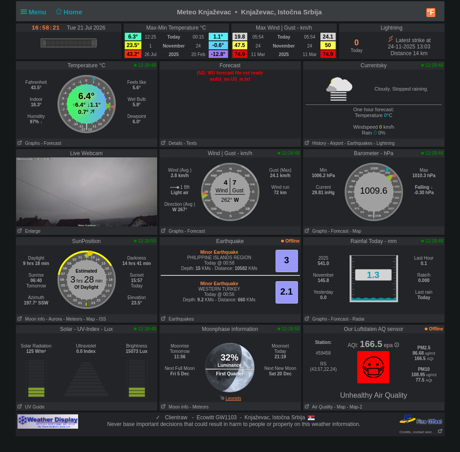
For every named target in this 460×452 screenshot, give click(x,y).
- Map (355, 231)
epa (391, 345)
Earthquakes (177, 319)
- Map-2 (354, 406)
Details (171, 143)
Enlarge (28, 231)
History (314, 143)
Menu (35, 12)
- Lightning (384, 143)
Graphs (28, 143)
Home (68, 12)
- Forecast (51, 143)
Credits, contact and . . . (420, 432)
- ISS (101, 319)
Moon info (30, 319)
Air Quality (318, 406)
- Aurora (54, 319)
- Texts (190, 143)
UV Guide (30, 406)
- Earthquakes (358, 143)
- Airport (335, 143)
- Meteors (72, 319)
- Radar (357, 319)
